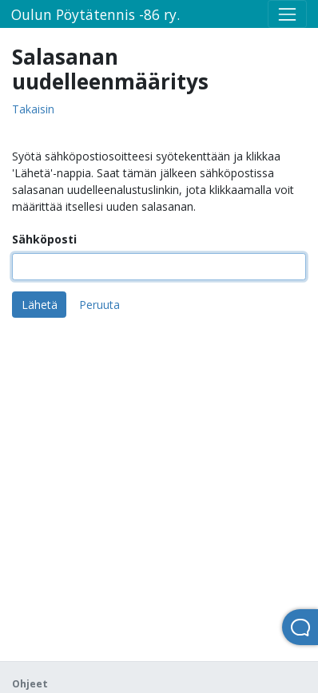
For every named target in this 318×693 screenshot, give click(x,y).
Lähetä (40, 304)
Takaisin (33, 110)
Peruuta (99, 304)
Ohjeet (30, 684)
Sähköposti (44, 239)
